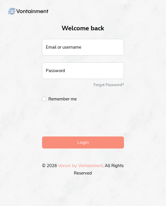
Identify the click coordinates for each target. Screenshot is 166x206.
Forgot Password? (109, 85)
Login (83, 142)
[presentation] (85, 121)
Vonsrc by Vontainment (80, 166)
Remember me (62, 99)
